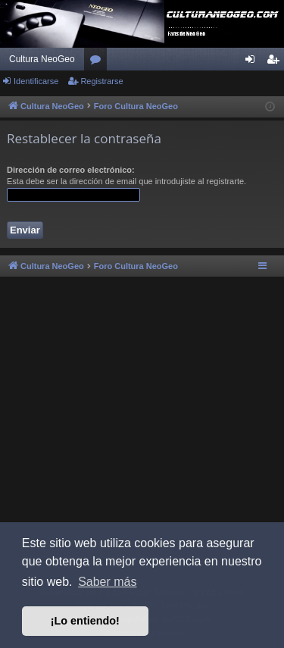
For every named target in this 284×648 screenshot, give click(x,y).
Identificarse (36, 81)
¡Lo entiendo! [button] (85, 621)
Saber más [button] (107, 581)
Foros (98, 62)
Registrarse (101, 81)
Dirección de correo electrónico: (71, 169)
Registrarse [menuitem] (276, 62)
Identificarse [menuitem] (253, 62)
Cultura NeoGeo (42, 59)
